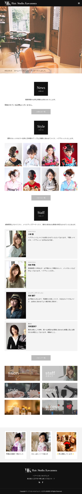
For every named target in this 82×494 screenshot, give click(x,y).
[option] (41, 39)
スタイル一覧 (41, 198)
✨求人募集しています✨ (65, 454)
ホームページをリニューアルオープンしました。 (30, 71)
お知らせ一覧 (41, 112)
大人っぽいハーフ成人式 (39, 454)
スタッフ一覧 (41, 358)
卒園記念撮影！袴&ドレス (14, 454)
